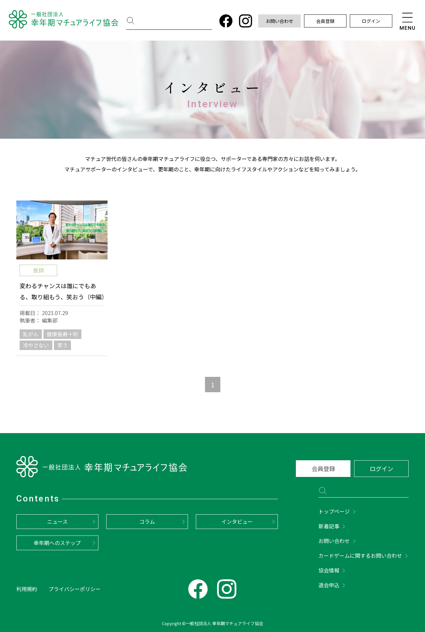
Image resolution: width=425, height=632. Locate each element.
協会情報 (328, 570)
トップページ (334, 511)
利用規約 (26, 589)
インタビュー (237, 521)
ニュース (57, 521)
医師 (38, 270)
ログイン (371, 21)
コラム (147, 521)
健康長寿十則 (62, 334)
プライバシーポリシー (74, 589)
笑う (62, 345)
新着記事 (328, 526)
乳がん (31, 334)
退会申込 (328, 585)
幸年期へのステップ (57, 543)
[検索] (171, 22)
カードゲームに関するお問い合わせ (360, 555)
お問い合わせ (279, 21)
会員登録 (325, 21)
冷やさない (36, 345)
